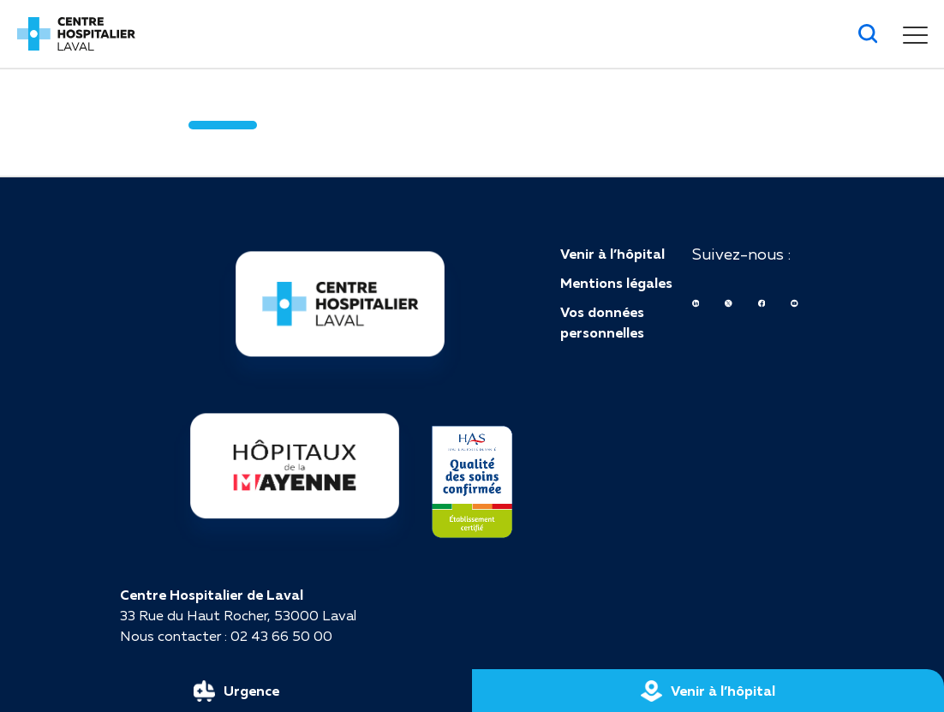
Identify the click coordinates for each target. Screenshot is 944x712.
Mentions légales (616, 282)
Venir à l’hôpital (612, 253)
